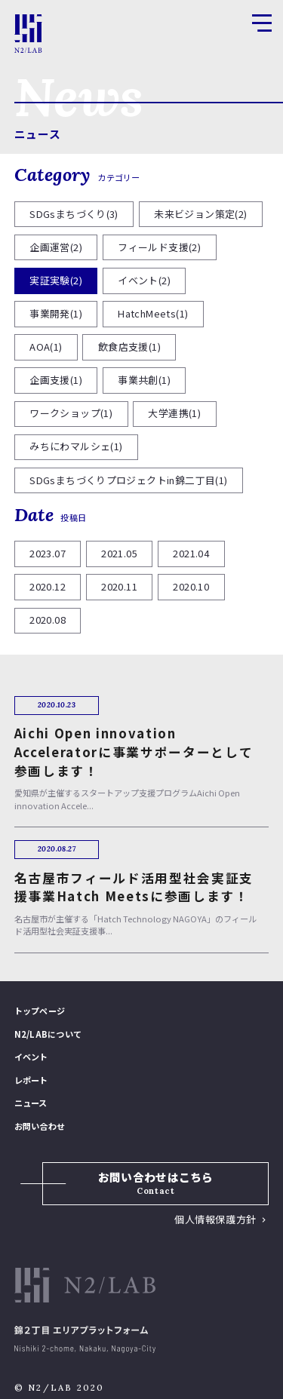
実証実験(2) (55, 280)
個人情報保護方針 (215, 1220)
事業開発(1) (55, 313)
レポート (31, 1080)
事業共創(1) (144, 380)
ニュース (37, 134)
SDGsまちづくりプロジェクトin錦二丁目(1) (128, 480)
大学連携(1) (174, 413)
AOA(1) (45, 346)
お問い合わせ (39, 1126)
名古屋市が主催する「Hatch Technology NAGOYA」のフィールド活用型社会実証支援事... (139, 898)
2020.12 (47, 586)
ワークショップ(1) (70, 413)
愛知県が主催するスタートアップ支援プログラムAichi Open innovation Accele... (139, 763)
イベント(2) (144, 280)
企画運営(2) (55, 247)
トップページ (39, 1011)
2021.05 (119, 553)
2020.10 (191, 586)
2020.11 (119, 586)
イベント (31, 1057)
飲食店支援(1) (129, 346)
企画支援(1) (55, 380)
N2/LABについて (48, 1034)
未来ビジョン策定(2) (200, 214)
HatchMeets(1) (153, 313)
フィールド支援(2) (159, 247)
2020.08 (47, 619)
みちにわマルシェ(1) (75, 446)
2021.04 (191, 553)
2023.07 (47, 553)
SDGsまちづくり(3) (73, 214)
